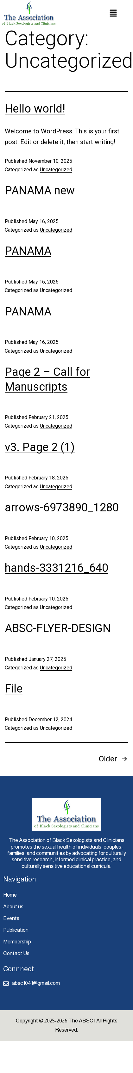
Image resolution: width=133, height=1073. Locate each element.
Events (11, 918)
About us (13, 907)
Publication (15, 930)
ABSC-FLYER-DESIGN (58, 628)
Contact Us (16, 953)
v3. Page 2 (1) (40, 447)
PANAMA (28, 251)
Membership (17, 942)
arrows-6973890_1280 (62, 507)
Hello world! (35, 108)
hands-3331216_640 (56, 568)
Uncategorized (56, 170)
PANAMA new (40, 190)
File (13, 688)
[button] (113, 14)
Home (10, 895)
